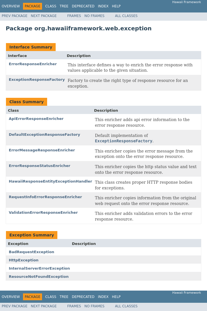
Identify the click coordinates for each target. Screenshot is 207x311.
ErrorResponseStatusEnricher (39, 166)
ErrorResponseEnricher (33, 64)
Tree (64, 6)
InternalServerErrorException (39, 268)
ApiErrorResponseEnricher (36, 119)
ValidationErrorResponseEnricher (43, 212)
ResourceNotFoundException (39, 276)
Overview (11, 6)
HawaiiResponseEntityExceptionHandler (50, 181)
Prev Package (15, 16)
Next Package (44, 16)
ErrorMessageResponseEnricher (42, 150)
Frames (74, 16)
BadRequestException (31, 252)
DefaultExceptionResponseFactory (44, 134)
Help (116, 6)
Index (103, 6)
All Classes (126, 16)
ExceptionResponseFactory (37, 79)
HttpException (24, 260)
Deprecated (83, 6)
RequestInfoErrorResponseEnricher (45, 197)
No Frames (94, 16)
